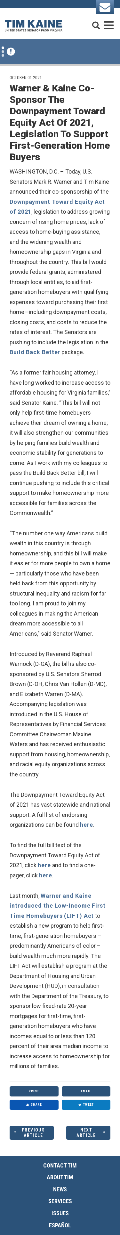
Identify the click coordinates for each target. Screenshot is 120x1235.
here (86, 824)
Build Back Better (35, 352)
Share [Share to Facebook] (34, 1104)
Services (60, 1201)
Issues (60, 1213)
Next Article (86, 1132)
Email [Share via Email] (86, 1091)
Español (60, 1225)
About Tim (60, 1177)
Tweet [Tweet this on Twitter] (86, 1104)
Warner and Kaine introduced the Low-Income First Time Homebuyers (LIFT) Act (58, 905)
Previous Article (33, 1132)
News (60, 1189)
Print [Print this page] (34, 1091)
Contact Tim (60, 1165)
